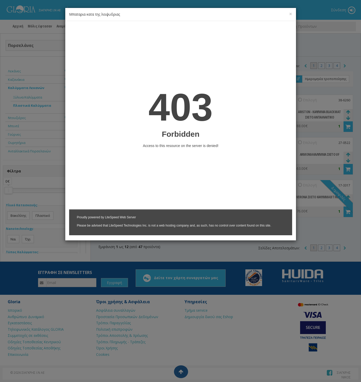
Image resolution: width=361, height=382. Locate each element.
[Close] (290, 14)
